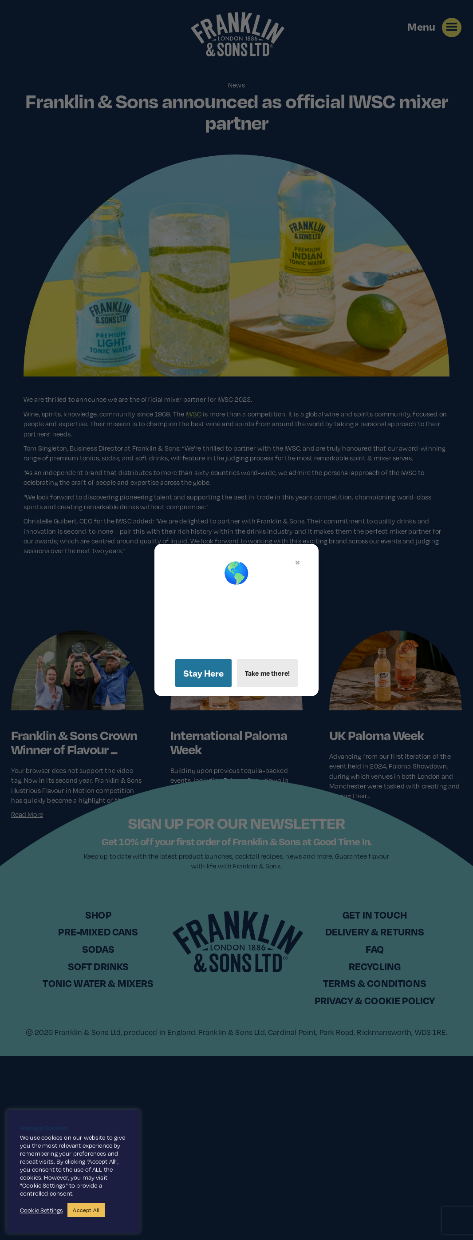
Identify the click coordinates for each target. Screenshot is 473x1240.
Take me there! (267, 673)
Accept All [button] (86, 1210)
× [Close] (297, 562)
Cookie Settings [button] (41, 1210)
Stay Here (203, 673)
